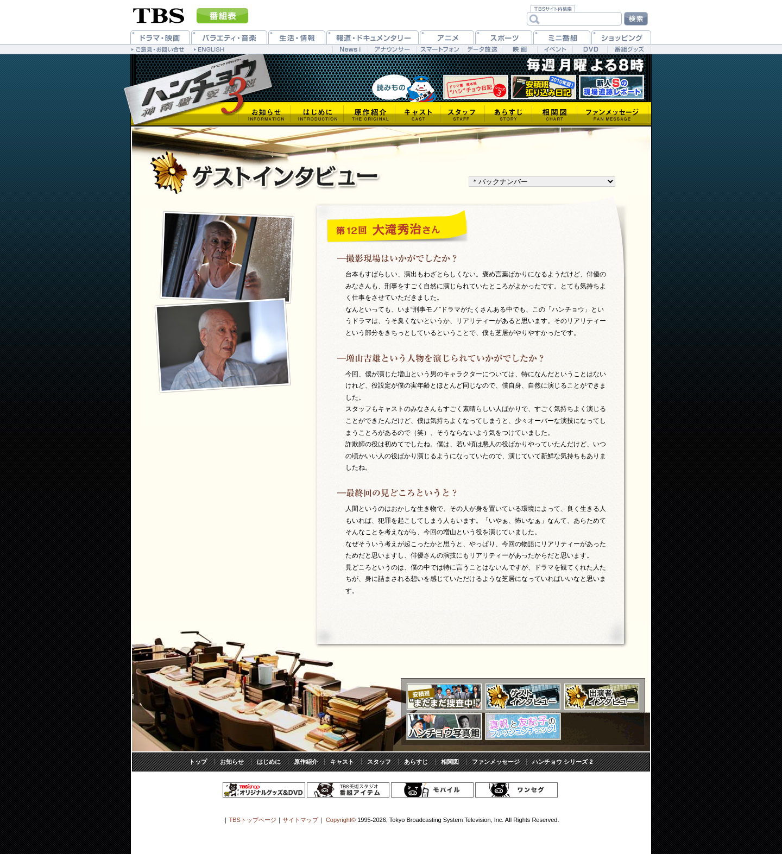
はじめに (269, 761)
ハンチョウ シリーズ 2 (562, 761)
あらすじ (416, 761)
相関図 (450, 761)
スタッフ (379, 761)
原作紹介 (306, 761)
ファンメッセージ (496, 761)
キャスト (342, 761)
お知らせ (232, 761)
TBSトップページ (252, 820)
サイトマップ (300, 820)
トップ (198, 761)
